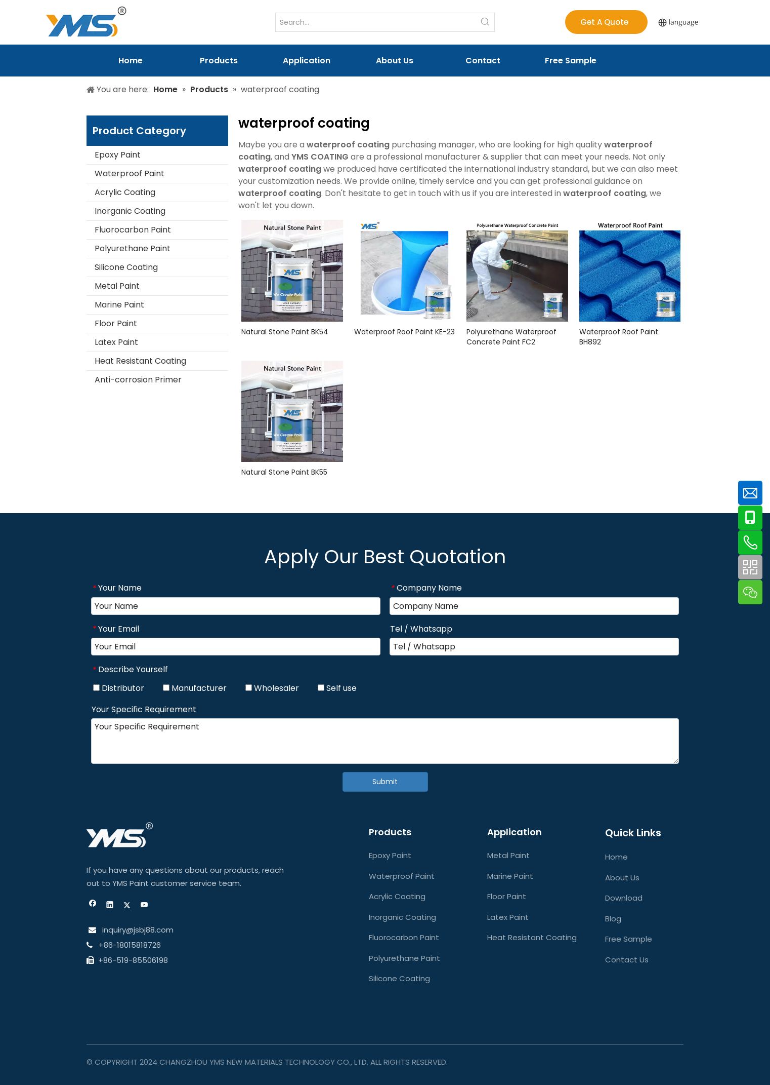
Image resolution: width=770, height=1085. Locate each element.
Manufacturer (195, 688)
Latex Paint (116, 342)
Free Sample (628, 939)
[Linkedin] (110, 906)
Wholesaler (272, 688)
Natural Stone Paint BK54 (284, 332)
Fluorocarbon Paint (133, 230)
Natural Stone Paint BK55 (284, 472)
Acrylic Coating (125, 192)
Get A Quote (606, 22)
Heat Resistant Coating (140, 361)
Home (616, 856)
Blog (613, 918)
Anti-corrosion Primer (138, 379)
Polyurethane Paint (132, 248)
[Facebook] (93, 906)
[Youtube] (144, 906)
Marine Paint (119, 305)
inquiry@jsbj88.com (138, 929)
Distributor (118, 688)
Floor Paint (116, 323)
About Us (622, 877)
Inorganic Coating (130, 211)
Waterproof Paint (129, 173)
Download (624, 898)
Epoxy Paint (118, 155)
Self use (337, 688)
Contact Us (627, 959)
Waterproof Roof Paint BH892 (618, 337)
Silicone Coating (126, 267)
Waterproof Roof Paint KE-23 (404, 332)
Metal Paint (117, 286)
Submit (385, 782)
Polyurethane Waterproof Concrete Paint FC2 (511, 337)
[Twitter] (127, 906)
